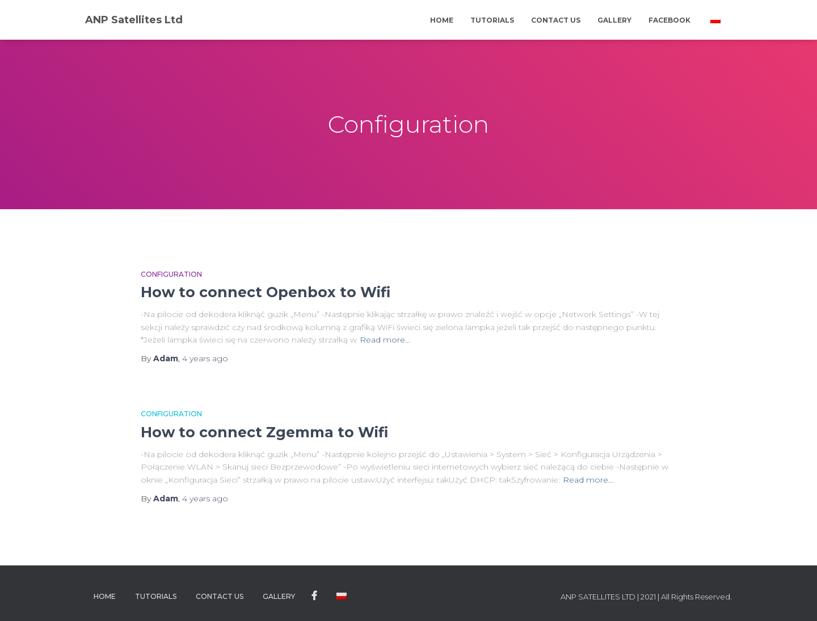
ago (205, 358)
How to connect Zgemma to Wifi (264, 432)
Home (441, 20)
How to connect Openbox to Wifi (265, 292)
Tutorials (492, 20)
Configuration (171, 274)
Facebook (669, 20)
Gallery (614, 20)
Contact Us (555, 20)
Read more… (385, 340)
